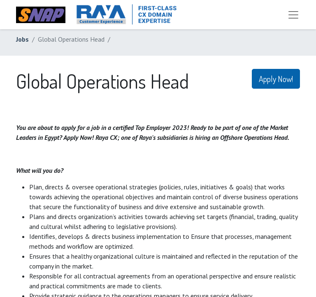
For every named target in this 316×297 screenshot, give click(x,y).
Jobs (22, 39)
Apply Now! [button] (276, 78)
